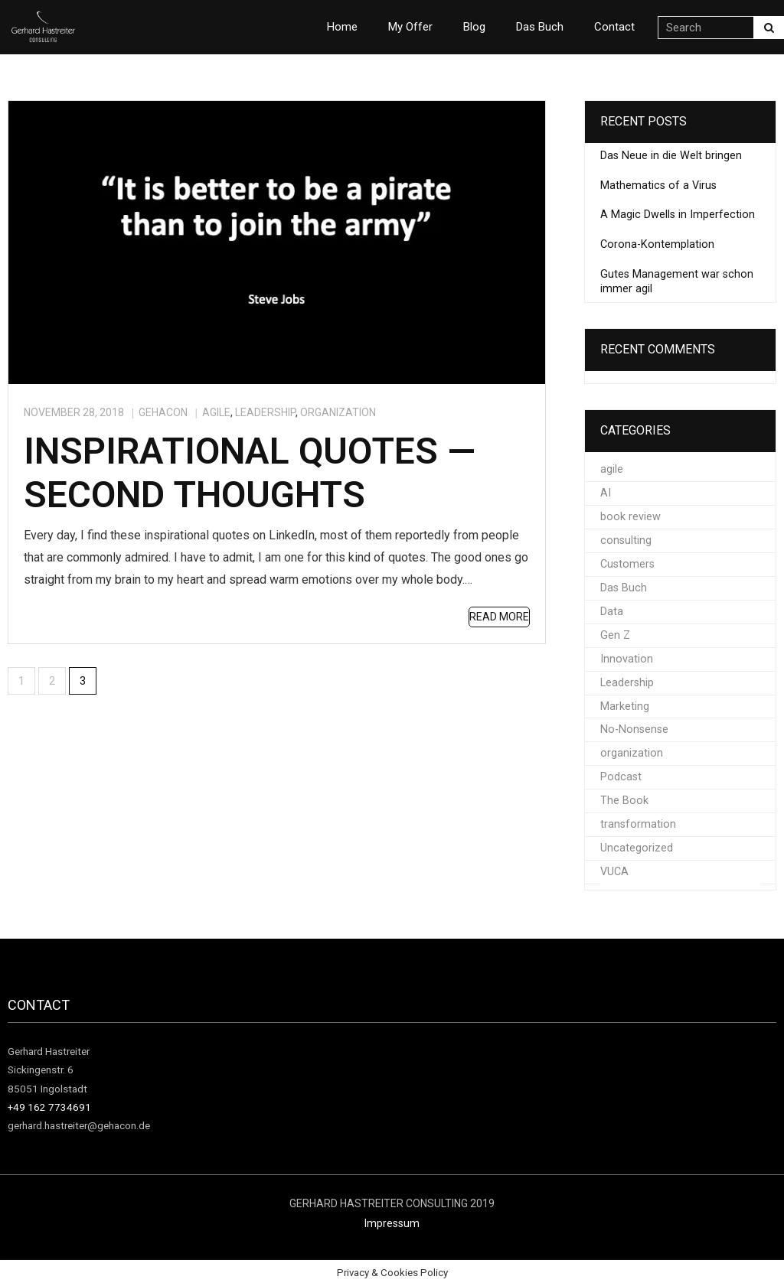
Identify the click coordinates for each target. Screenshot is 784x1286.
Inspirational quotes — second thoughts (249, 473)
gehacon (163, 412)
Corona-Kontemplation (657, 244)
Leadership (265, 412)
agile (216, 412)
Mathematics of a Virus (658, 185)
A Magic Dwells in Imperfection (677, 214)
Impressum (392, 1223)
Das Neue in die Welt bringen (671, 155)
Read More (499, 616)
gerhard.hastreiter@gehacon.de (79, 1125)
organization (338, 412)
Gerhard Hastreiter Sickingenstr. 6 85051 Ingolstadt (49, 1070)
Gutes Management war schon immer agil (676, 281)
